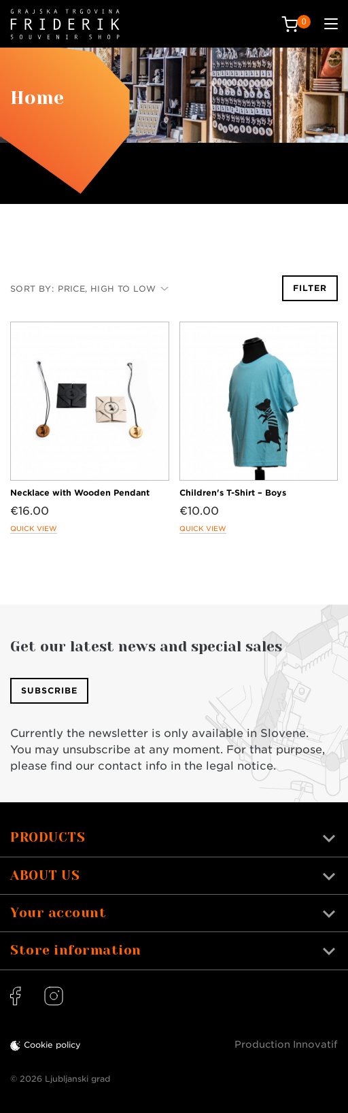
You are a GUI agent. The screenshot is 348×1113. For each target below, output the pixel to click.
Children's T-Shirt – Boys (232, 492)
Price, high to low (113, 289)
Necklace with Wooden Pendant (80, 492)
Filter (310, 288)
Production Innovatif (286, 1044)
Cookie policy (52, 1045)
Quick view (33, 528)
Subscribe (49, 690)
